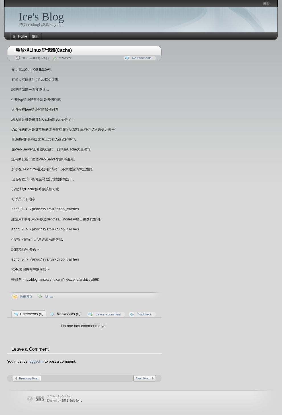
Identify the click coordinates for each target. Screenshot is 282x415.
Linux (49, 295)
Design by (64, 399)
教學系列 (26, 296)
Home (22, 36)
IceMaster (64, 58)
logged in (36, 360)
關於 (266, 3)
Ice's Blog (41, 16)
